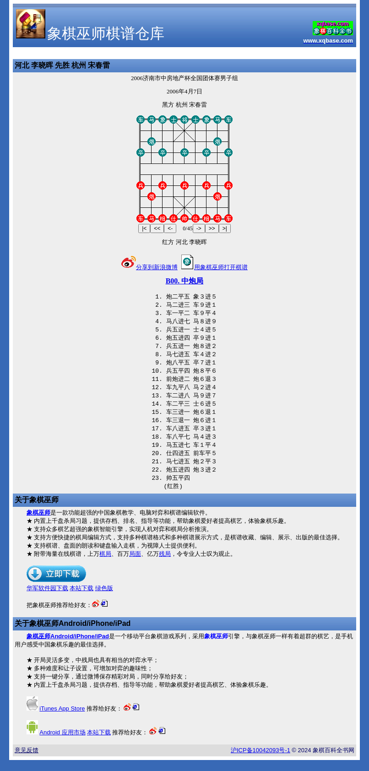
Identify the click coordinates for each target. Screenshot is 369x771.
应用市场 (62, 743)
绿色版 (104, 599)
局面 (135, 564)
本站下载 (81, 599)
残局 (165, 564)
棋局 (105, 564)
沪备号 (260, 761)
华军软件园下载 (47, 599)
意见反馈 (26, 761)
